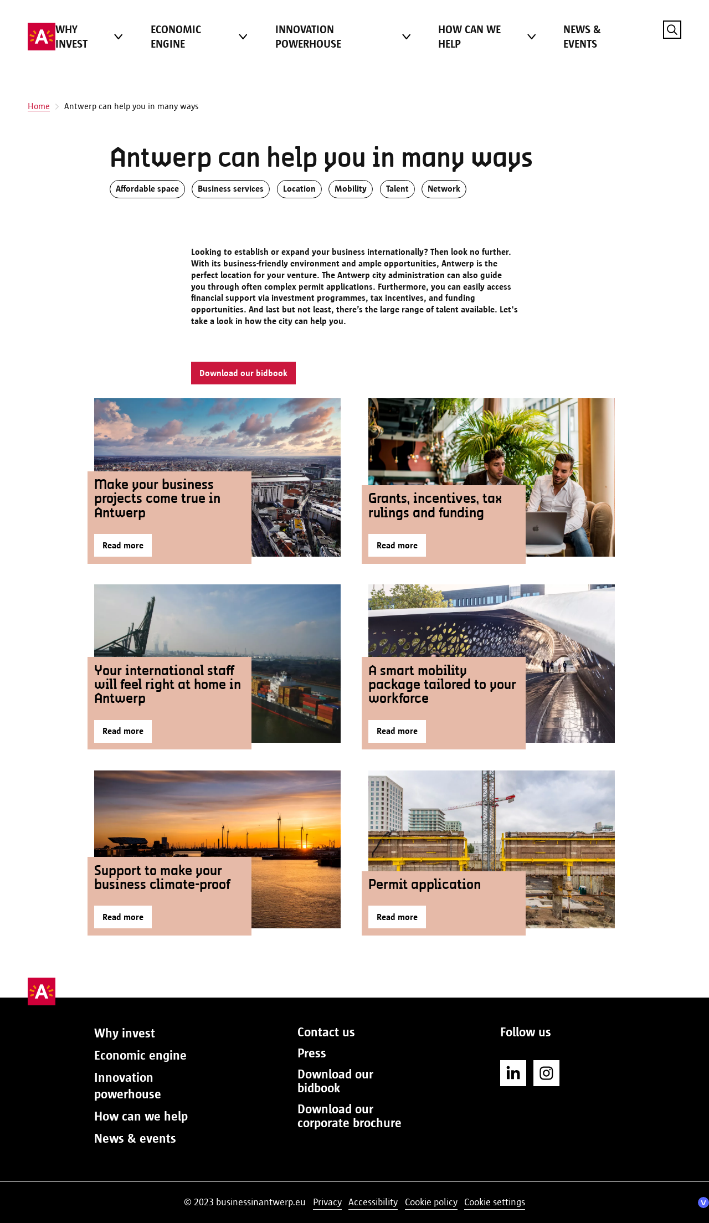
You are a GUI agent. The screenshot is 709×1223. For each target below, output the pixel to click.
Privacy (327, 1201)
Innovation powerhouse (308, 36)
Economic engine (176, 36)
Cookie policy (431, 1201)
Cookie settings (494, 1201)
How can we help (469, 36)
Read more (122, 545)
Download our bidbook (243, 373)
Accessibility (373, 1201)
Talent (397, 188)
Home (39, 106)
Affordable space (147, 188)
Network (444, 188)
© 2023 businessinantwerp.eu (245, 1201)
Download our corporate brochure (349, 1116)
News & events (582, 36)
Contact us (326, 1032)
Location (299, 188)
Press (311, 1053)
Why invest (71, 36)
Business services (231, 188)
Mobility (351, 188)
